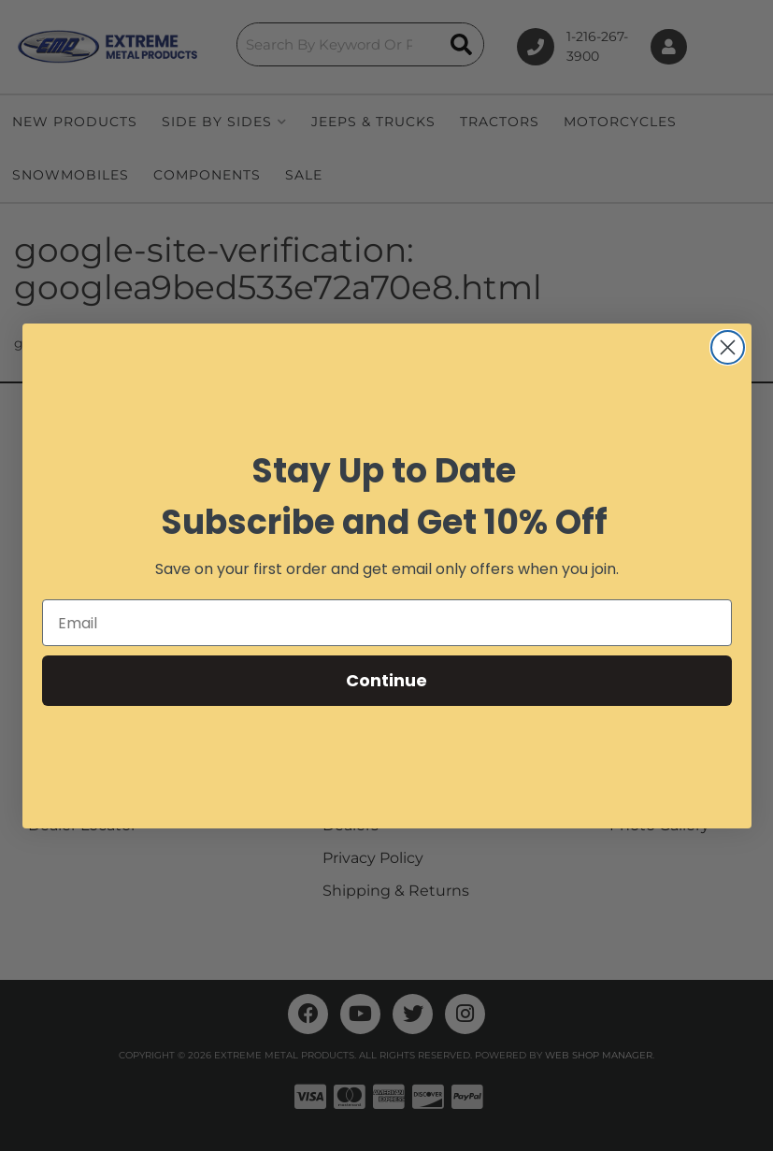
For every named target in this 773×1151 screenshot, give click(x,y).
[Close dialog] (727, 347)
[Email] (387, 622)
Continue (386, 680)
